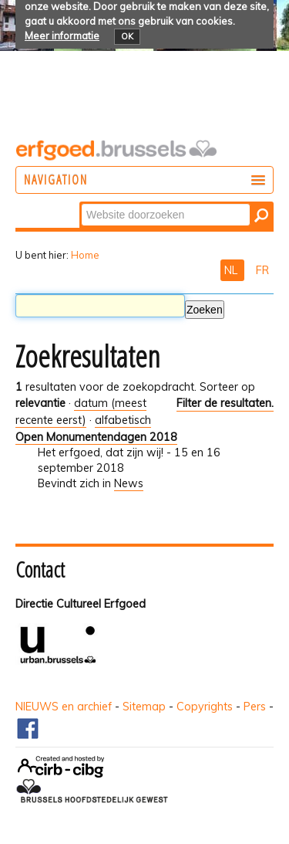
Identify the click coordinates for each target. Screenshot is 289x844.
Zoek (80, 202)
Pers (255, 707)
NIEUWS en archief (63, 707)
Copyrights (204, 707)
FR (262, 270)
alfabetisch (123, 420)
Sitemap (144, 707)
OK (127, 36)
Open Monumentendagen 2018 (96, 437)
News (128, 483)
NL (232, 270)
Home (85, 255)
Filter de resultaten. (225, 403)
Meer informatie (62, 35)
